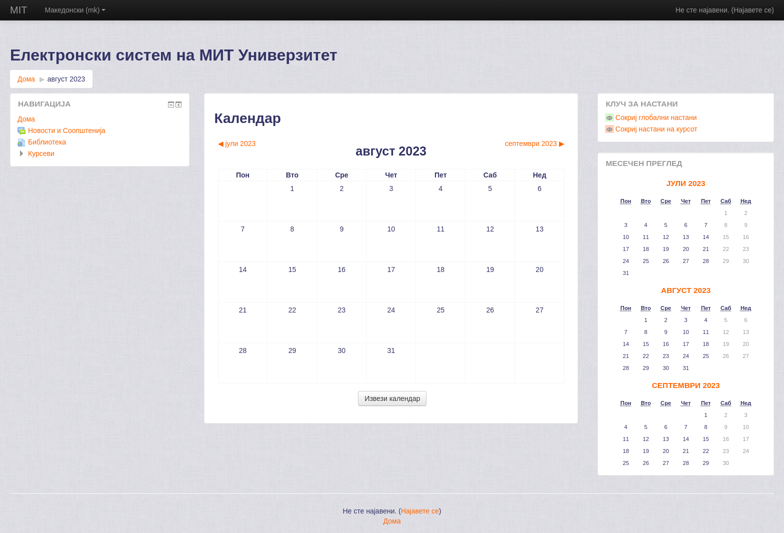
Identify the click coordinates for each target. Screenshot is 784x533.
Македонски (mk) (75, 10)
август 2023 (67, 79)
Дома (26, 79)
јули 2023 (686, 183)
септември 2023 (686, 385)
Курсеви (41, 154)
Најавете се (753, 10)
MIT (18, 10)
